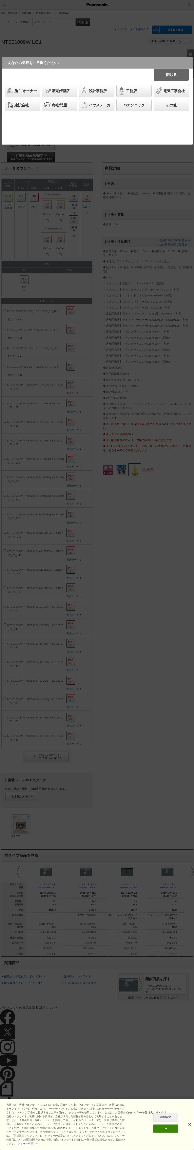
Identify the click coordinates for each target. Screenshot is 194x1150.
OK (166, 1128)
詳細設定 (165, 1117)
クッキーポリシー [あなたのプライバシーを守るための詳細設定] (28, 1143)
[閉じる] (189, 1124)
